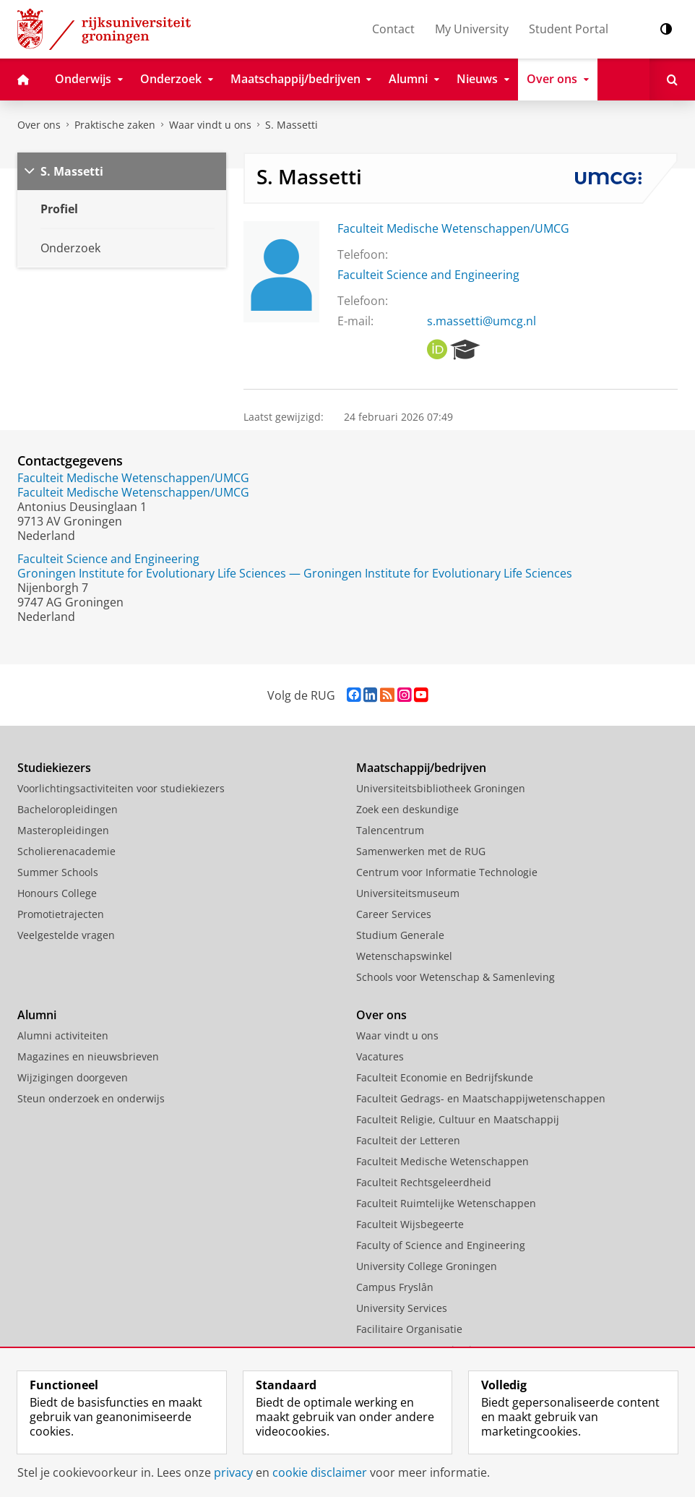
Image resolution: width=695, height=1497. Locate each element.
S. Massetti (291, 125)
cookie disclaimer (319, 1472)
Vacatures (380, 1056)
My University (472, 29)
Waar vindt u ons (210, 125)
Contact (393, 29)
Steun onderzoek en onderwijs (91, 1098)
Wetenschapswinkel (404, 956)
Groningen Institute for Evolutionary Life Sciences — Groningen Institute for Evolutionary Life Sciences (294, 573)
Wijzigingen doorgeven (72, 1077)
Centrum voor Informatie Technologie (447, 872)
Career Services (393, 914)
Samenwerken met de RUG (420, 851)
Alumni (36, 1015)
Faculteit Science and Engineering (428, 275)
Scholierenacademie (66, 851)
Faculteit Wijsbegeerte (410, 1224)
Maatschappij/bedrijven (421, 767)
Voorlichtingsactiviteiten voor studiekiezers (121, 788)
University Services (401, 1308)
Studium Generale (400, 935)
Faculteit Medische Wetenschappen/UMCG (453, 228)
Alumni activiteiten (62, 1035)
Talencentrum (390, 830)
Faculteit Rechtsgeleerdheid (423, 1182)
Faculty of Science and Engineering (440, 1245)
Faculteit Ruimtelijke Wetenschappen (446, 1203)
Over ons (39, 125)
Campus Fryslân (394, 1287)
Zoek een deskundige (407, 809)
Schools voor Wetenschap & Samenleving (455, 977)
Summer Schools (57, 872)
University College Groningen (426, 1266)
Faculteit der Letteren (408, 1140)
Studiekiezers (54, 767)
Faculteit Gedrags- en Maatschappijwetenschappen (480, 1098)
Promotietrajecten (60, 914)
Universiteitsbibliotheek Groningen (440, 788)
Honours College (57, 893)
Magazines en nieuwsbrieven (88, 1056)
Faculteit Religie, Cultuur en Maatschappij (457, 1119)
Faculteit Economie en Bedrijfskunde (444, 1077)
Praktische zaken (114, 125)
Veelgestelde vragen (66, 935)
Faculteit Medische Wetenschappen (442, 1161)
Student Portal (568, 29)
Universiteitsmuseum (407, 893)
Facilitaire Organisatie (409, 1329)
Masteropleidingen (63, 830)
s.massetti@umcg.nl (481, 321)
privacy (233, 1472)
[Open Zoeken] (672, 79)
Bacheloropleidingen (67, 809)
